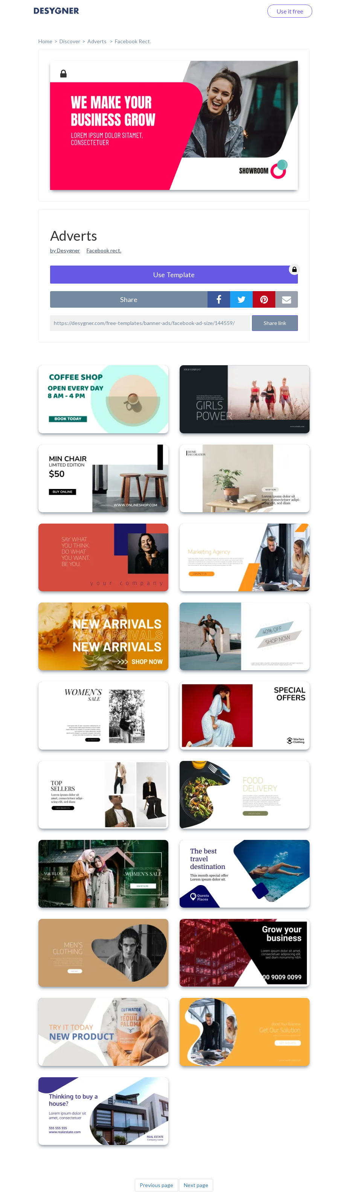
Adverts (97, 41)
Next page (196, 1185)
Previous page (156, 1185)
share (128, 299)
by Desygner (65, 250)
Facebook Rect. (133, 41)
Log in (245, 11)
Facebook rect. (104, 250)
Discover (70, 41)
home (45, 41)
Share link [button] (275, 323)
